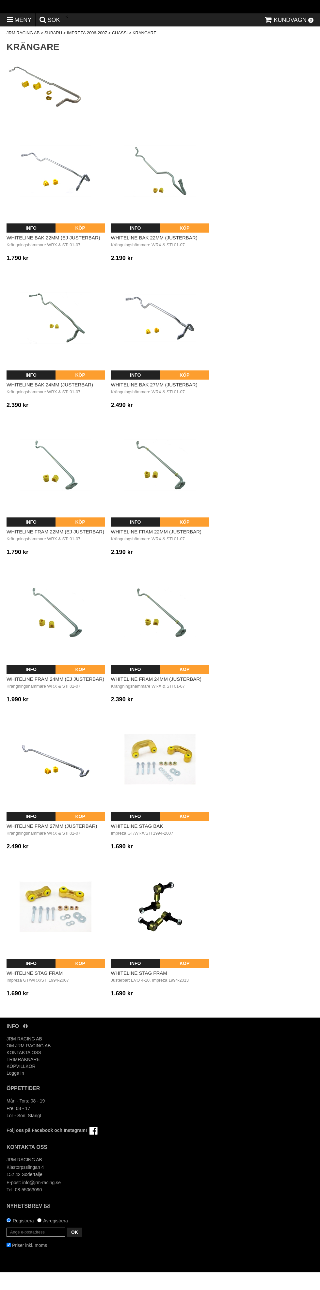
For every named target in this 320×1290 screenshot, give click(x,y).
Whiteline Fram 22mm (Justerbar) (156, 549)
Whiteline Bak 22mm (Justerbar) (154, 255)
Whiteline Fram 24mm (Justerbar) (156, 696)
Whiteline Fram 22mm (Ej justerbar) (55, 549)
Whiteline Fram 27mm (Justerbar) (52, 843)
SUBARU (53, 50)
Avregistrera (55, 1238)
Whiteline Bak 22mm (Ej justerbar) (53, 255)
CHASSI (120, 50)
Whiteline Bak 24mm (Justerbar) (50, 402)
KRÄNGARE (144, 50)
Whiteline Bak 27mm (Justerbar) (154, 402)
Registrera (23, 1238)
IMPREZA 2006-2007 (87, 50)
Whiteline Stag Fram (35, 990)
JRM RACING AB (23, 50)
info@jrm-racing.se (41, 1199)
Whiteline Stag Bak (137, 843)
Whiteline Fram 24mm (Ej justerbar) (55, 696)
